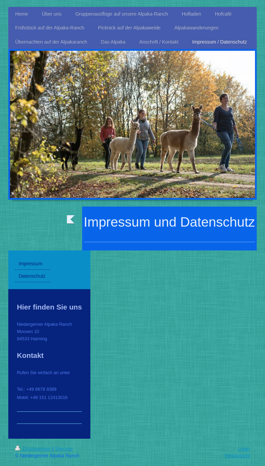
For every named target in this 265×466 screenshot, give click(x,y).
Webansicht (237, 455)
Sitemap (63, 448)
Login (244, 448)
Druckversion (33, 448)
